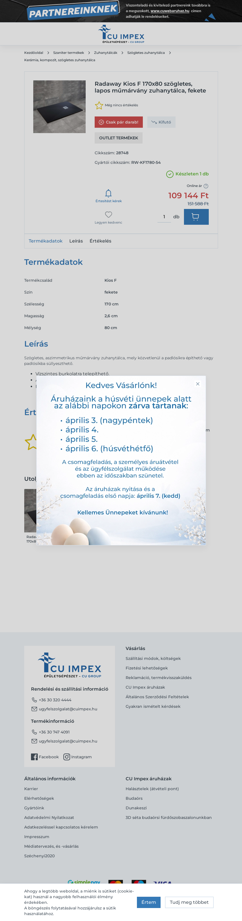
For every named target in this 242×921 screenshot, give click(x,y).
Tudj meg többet (189, 902)
